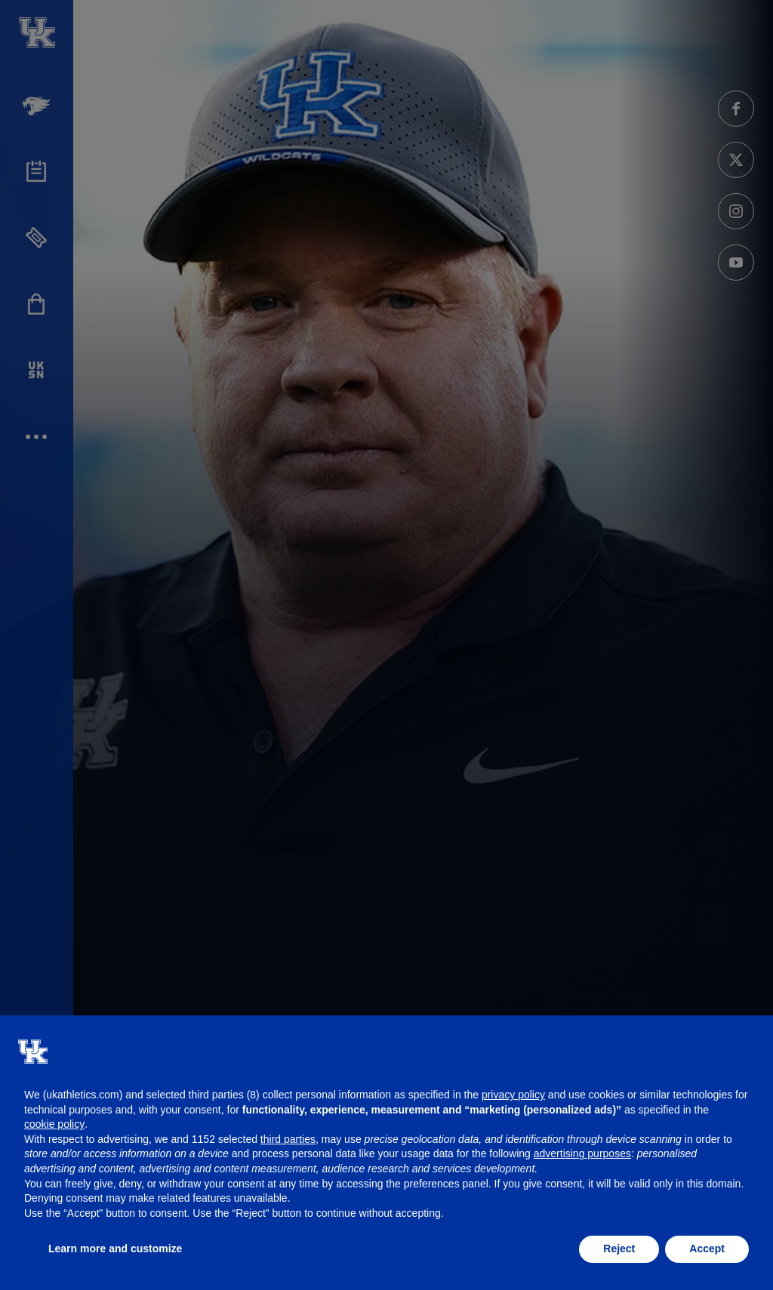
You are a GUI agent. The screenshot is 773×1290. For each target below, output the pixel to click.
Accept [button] (707, 1248)
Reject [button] (619, 1248)
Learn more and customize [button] (115, 1248)
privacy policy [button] (513, 1095)
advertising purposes (582, 1153)
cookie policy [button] (54, 1124)
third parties (288, 1139)
